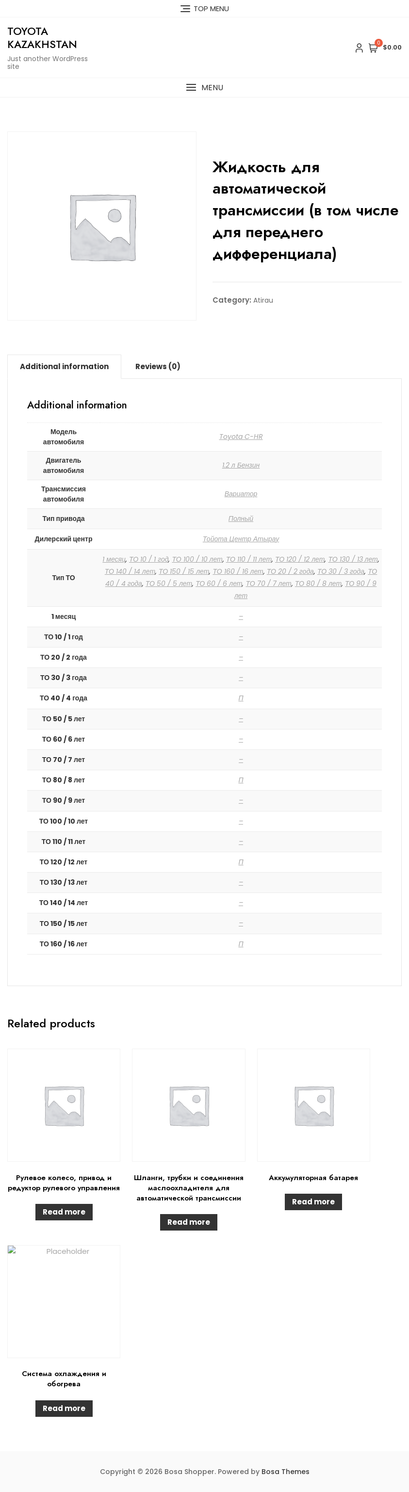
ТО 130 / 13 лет (352, 559)
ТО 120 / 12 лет (300, 559)
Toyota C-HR (241, 436)
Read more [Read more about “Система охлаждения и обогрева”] (64, 1408)
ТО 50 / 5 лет (169, 583)
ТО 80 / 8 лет (318, 583)
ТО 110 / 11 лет (249, 559)
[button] (204, 87)
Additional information (64, 366)
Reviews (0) (157, 366)
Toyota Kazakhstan (42, 37)
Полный (241, 518)
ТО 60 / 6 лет (219, 583)
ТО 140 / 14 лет (130, 571)
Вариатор (241, 494)
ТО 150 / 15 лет (184, 571)
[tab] (64, 367)
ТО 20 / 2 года (290, 571)
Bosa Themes (286, 1471)
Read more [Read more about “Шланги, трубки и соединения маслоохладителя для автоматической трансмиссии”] (188, 1222)
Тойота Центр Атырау (241, 539)
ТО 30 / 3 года (340, 571)
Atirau (263, 300)
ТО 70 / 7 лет (268, 583)
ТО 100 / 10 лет (197, 559)
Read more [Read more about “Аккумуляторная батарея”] (313, 1202)
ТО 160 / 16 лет (238, 571)
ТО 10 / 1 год (148, 559)
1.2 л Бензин (241, 465)
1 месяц (114, 559)
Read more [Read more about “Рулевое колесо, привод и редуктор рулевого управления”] (64, 1212)
